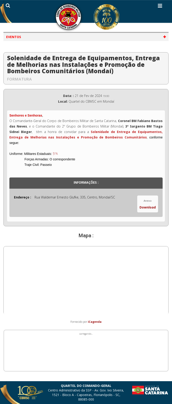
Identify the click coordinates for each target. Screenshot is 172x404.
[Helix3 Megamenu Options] (160, 6)
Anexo (148, 200)
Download (148, 207)
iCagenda (95, 322)
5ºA (55, 153)
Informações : (86, 182)
